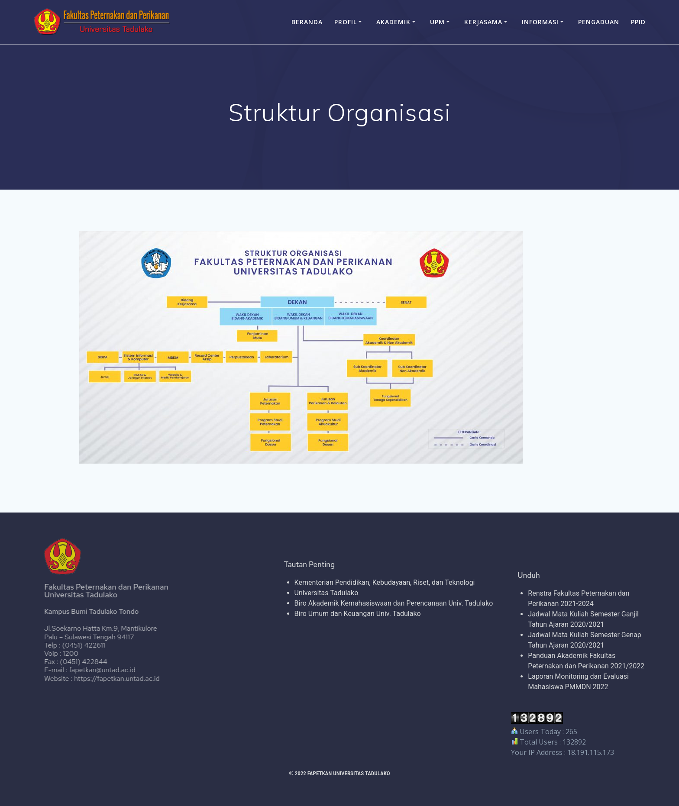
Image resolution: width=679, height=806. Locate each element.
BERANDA (307, 22)
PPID (638, 22)
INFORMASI (540, 22)
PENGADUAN (598, 22)
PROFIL (345, 22)
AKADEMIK (393, 22)
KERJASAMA (483, 22)
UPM (437, 22)
